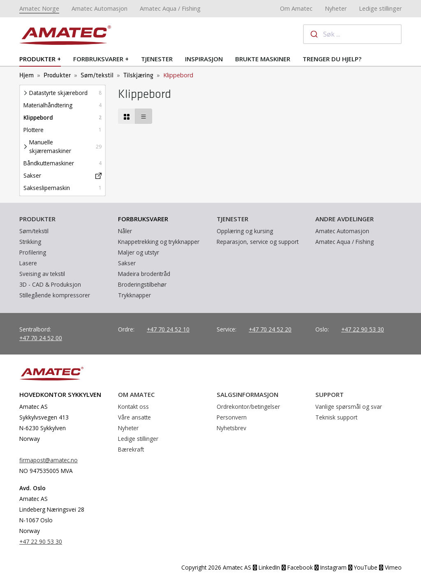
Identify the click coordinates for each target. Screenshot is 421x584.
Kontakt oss (133, 406)
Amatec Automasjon (99, 8)
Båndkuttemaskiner (48, 163)
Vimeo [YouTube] (390, 567)
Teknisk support (336, 417)
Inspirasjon (204, 59)
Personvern (232, 417)
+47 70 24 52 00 (40, 338)
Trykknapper (134, 295)
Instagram (331, 567)
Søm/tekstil (97, 75)
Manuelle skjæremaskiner (50, 146)
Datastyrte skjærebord (58, 93)
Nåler (125, 231)
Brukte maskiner (262, 59)
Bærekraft (131, 449)
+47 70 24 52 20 (270, 329)
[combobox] (352, 34)
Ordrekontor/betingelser (248, 406)
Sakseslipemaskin (46, 188)
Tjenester (157, 59)
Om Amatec (296, 8)
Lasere (28, 263)
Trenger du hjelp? (332, 59)
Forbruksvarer (98, 59)
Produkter (37, 59)
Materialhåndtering (47, 105)
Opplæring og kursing (245, 231)
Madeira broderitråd (144, 274)
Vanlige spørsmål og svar (348, 406)
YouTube (362, 567)
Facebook (297, 567)
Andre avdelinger (344, 219)
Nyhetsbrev (231, 428)
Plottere (33, 130)
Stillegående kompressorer (54, 295)
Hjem (26, 75)
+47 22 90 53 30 (362, 329)
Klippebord (38, 117)
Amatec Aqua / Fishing (170, 8)
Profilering (32, 252)
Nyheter (336, 8)
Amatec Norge (39, 8)
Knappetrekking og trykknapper (158, 242)
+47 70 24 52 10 (168, 329)
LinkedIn (266, 567)
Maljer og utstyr (138, 252)
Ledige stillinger (380, 8)
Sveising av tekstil (42, 274)
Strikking (30, 242)
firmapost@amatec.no (48, 460)
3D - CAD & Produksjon (50, 284)
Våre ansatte (134, 417)
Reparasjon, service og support (257, 242)
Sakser (32, 175)
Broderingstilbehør (142, 284)
